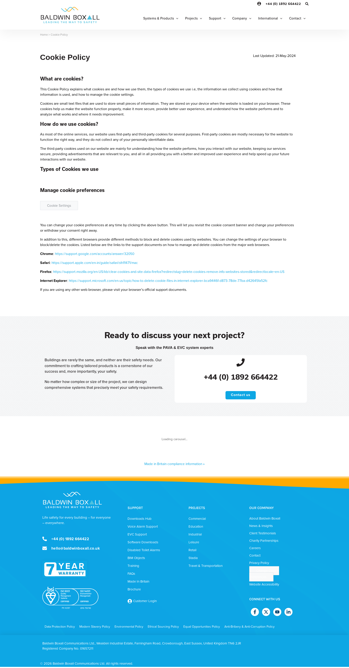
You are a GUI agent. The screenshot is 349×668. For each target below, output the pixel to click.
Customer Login (145, 602)
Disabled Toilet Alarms (144, 551)
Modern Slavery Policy (94, 627)
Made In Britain (138, 582)
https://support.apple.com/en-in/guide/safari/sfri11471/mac (96, 262)
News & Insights (261, 526)
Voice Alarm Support (143, 527)
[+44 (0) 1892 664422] (240, 362)
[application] (172, 18)
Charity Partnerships (263, 541)
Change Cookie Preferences (264, 575)
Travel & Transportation (206, 566)
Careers (255, 549)
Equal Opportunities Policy (201, 627)
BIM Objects (136, 559)
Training (133, 566)
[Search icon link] (307, 4)
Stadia (193, 559)
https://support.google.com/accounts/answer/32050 (96, 253)
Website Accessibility (264, 585)
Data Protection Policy (60, 627)
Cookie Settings (59, 205)
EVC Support (137, 535)
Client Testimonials (262, 534)
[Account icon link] (259, 4)
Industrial (195, 535)
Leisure (194, 543)
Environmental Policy (129, 627)
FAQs (131, 574)
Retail (192, 551)
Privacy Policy (259, 563)
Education (196, 527)
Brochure (134, 590)
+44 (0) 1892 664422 (283, 4)
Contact (254, 556)
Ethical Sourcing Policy (163, 627)
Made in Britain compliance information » (174, 465)
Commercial (197, 519)
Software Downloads (143, 543)
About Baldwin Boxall (264, 519)
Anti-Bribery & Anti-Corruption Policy (249, 627)
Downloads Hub (140, 519)
